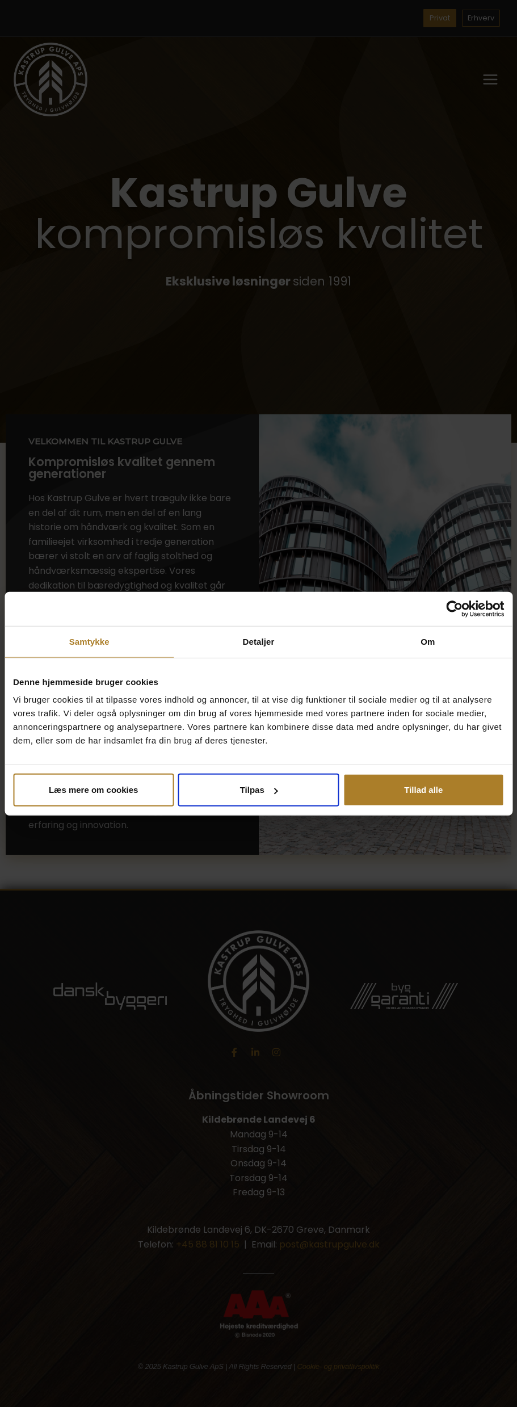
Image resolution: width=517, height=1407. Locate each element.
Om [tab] (428, 641)
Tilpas (259, 790)
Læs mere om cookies (93, 790)
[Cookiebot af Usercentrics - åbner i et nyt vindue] (454, 608)
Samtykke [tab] (89, 641)
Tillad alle (423, 790)
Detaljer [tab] (259, 641)
